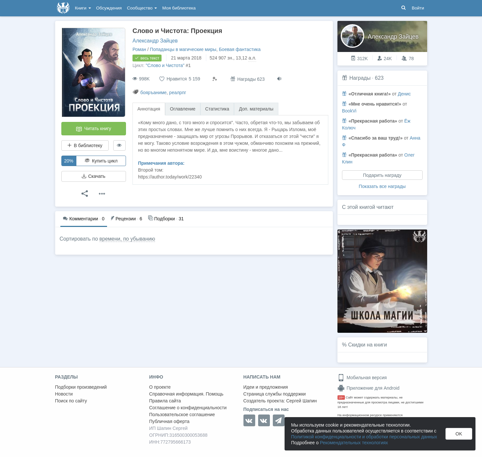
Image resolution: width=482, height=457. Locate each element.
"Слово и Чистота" (165, 65)
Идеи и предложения (265, 387)
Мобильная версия (362, 377)
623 (379, 78)
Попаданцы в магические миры (183, 49)
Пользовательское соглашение (182, 414)
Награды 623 (247, 79)
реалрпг (177, 92)
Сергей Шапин (301, 400)
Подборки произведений (81, 387)
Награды (359, 78)
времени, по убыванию (127, 239)
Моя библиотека (178, 8)
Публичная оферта (169, 421)
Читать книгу (93, 129)
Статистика (217, 108)
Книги (83, 8)
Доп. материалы (256, 108)
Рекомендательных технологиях (354, 442)
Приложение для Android (368, 388)
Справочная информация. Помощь (186, 394)
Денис (404, 93)
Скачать (93, 176)
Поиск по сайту (71, 400)
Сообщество (142, 8)
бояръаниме (153, 92)
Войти (418, 8)
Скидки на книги (367, 344)
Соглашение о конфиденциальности (187, 407)
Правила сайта (165, 400)
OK (459, 433)
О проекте (160, 387)
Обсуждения (109, 8)
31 (166, 218)
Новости (64, 394)
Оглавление (182, 108)
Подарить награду (382, 175)
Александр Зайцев (155, 40)
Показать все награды (382, 186)
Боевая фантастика (240, 49)
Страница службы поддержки (274, 394)
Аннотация (148, 108)
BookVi (349, 110)
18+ (341, 397)
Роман (139, 49)
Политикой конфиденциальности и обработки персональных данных (364, 436)
